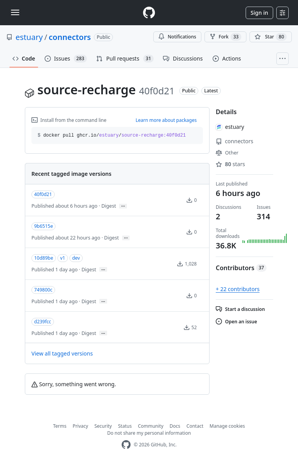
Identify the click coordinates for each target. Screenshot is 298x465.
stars (230, 164)
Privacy (80, 426)
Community (150, 426)
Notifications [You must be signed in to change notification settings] (177, 36)
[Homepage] (149, 12)
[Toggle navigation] (15, 12)
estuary (29, 37)
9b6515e (43, 226)
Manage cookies (227, 426)
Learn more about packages (166, 120)
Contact (195, 426)
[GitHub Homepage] (126, 444)
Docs (175, 426)
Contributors (241, 268)
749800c (43, 289)
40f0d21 (43, 194)
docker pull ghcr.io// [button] (112, 135)
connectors (70, 37)
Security (103, 426)
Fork (225, 37)
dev (76, 258)
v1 (62, 258)
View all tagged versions (62, 353)
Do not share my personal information (149, 433)
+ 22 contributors (238, 289)
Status (125, 426)
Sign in (259, 12)
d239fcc (42, 321)
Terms (60, 426)
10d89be (43, 258)
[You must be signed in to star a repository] (270, 36)
